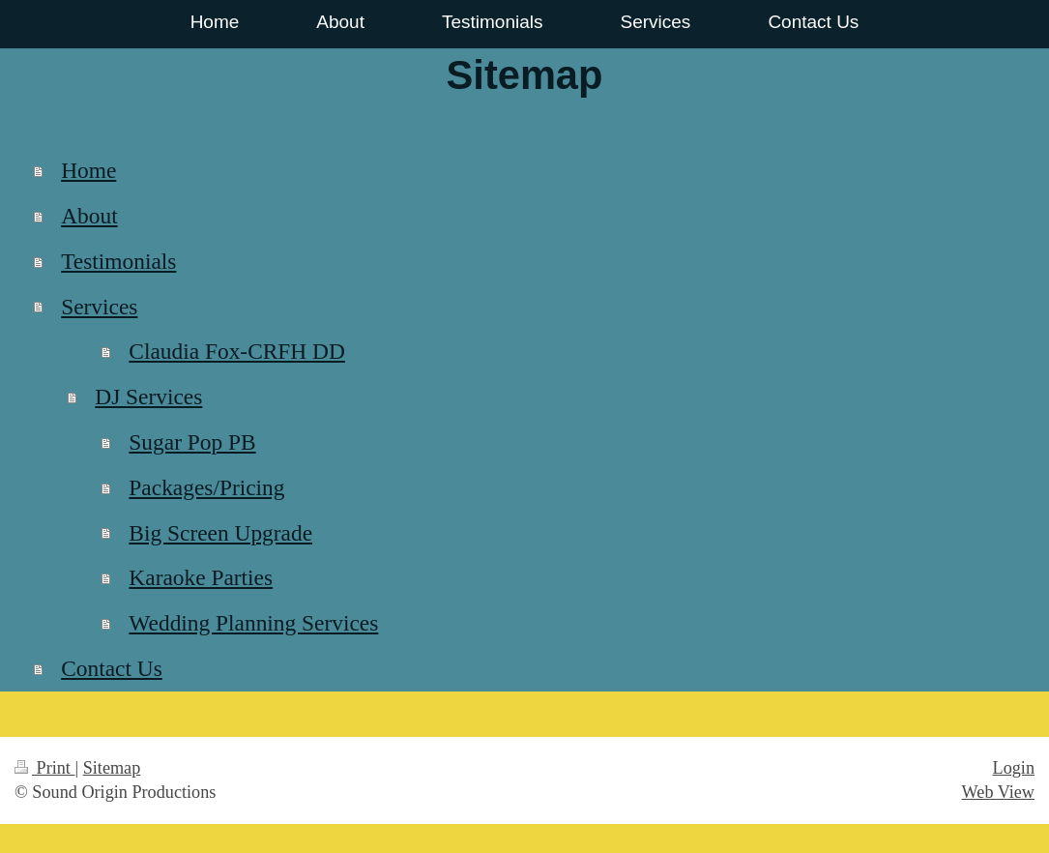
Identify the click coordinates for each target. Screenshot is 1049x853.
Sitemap (112, 768)
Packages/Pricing (206, 487)
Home (88, 170)
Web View (998, 792)
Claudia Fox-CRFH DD (237, 351)
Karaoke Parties (201, 577)
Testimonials (118, 261)
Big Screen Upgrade (220, 532)
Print (44, 768)
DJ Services (148, 396)
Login (1013, 768)
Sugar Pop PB (192, 442)
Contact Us (111, 668)
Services (99, 306)
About (89, 215)
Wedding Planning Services (253, 622)
